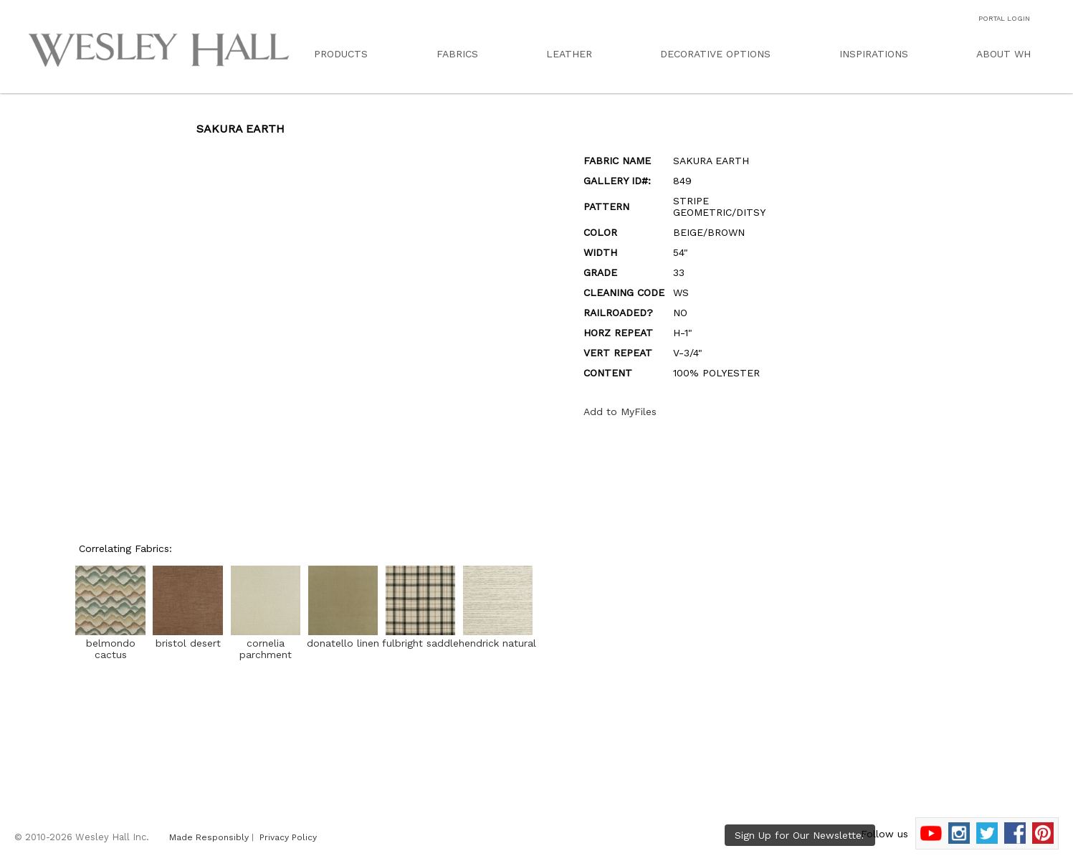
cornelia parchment (265, 643)
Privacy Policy (288, 837)
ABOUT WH (1003, 54)
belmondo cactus (110, 643)
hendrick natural (497, 637)
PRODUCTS (341, 54)
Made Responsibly (209, 837)
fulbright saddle (420, 637)
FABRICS (457, 54)
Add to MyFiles (620, 411)
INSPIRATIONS (873, 54)
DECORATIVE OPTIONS (715, 54)
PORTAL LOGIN (1004, 18)
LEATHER (569, 54)
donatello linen (343, 637)
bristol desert (187, 637)
